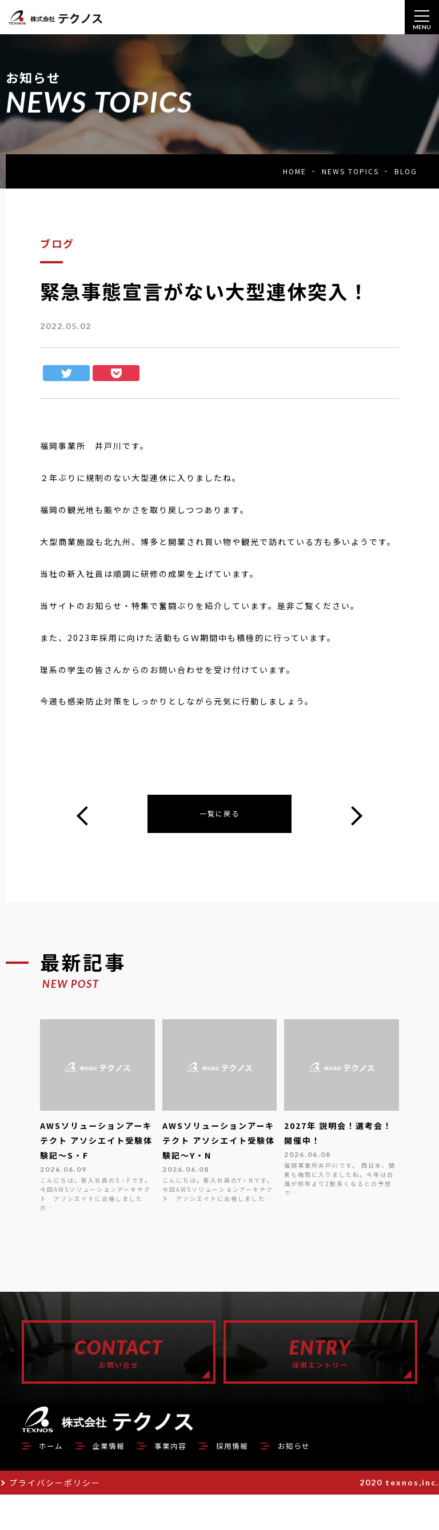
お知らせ (332, 1480)
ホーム (54, 1480)
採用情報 (261, 1480)
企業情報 (120, 1480)
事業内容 (190, 1480)
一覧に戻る (219, 815)
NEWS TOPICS (350, 171)
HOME (294, 171)
